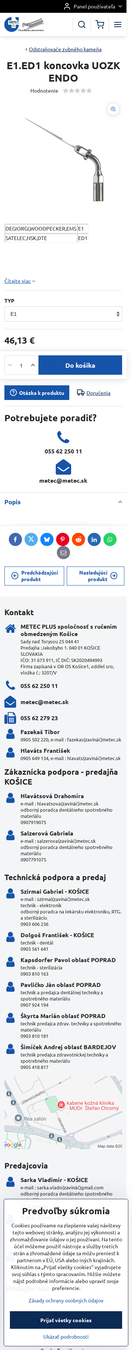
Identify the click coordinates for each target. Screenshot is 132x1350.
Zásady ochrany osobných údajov (66, 1325)
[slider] (77, 91)
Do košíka (80, 365)
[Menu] (117, 24)
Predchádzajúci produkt (34, 575)
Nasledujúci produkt (98, 575)
